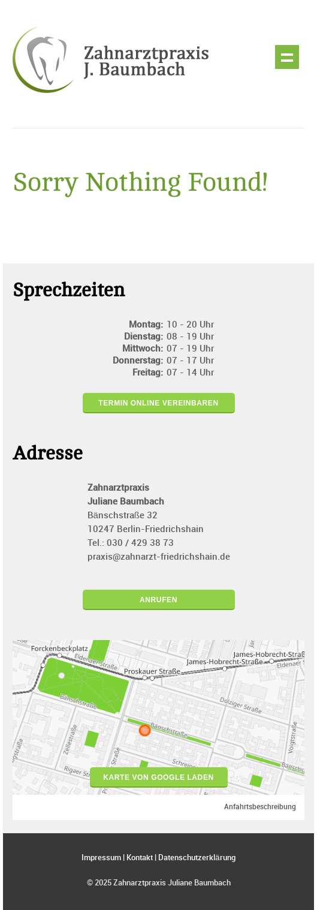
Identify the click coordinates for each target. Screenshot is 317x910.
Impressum (101, 858)
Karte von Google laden (158, 777)
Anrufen (158, 600)
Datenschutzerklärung (196, 858)
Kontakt (139, 858)
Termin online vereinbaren (158, 403)
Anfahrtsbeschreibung (260, 807)
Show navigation (287, 57)
